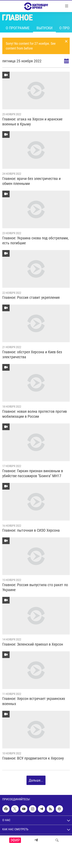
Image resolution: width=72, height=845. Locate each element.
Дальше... (36, 780)
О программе (18, 28)
